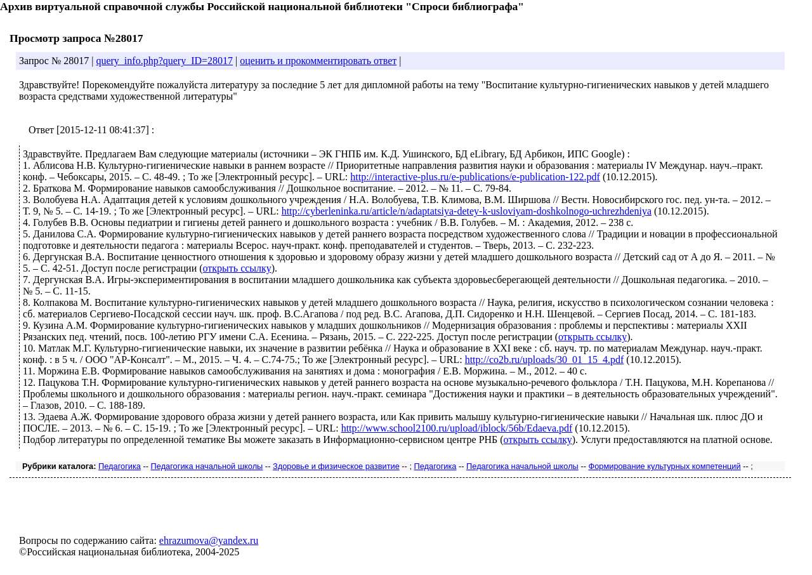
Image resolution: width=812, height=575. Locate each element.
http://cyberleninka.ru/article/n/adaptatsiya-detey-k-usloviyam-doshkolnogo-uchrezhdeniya (467, 211)
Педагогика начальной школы (207, 466)
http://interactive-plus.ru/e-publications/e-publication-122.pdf (475, 176)
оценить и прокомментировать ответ (318, 60)
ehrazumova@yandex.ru (208, 540)
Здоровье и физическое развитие (336, 466)
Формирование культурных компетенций (664, 466)
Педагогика (119, 466)
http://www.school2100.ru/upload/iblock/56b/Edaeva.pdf (457, 428)
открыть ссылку (237, 268)
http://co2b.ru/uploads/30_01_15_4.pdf (544, 359)
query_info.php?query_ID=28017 (164, 60)
